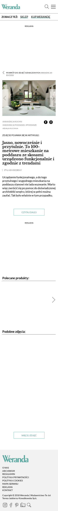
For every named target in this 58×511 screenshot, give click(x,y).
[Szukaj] (46, 6)
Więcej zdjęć (29, 435)
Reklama (7, 487)
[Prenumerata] (23, 505)
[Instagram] (5, 505)
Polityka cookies (12, 480)
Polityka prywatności (15, 477)
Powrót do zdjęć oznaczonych (29, 74)
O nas (5, 467)
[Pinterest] (17, 505)
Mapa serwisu (10, 483)
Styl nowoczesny (13, 170)
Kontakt (7, 490)
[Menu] (53, 6)
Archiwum (8, 471)
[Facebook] (11, 505)
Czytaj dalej (29, 212)
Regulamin (8, 474)
